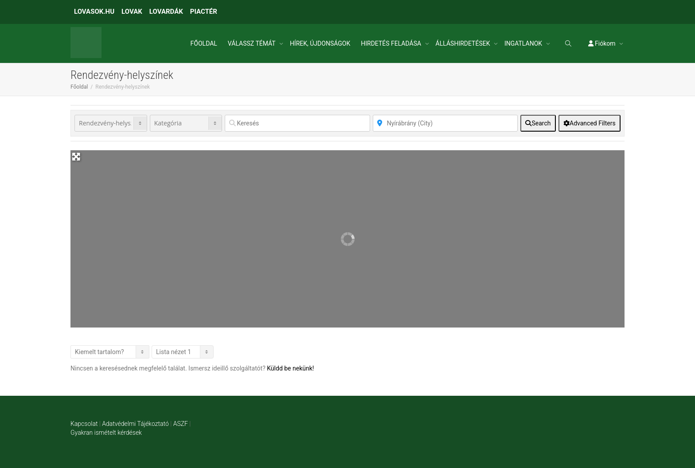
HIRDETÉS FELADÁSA (391, 43)
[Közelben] (445, 123)
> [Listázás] (109, 352)
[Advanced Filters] (589, 123)
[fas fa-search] (538, 123)
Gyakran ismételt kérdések (106, 432)
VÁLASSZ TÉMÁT (252, 43)
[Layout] (183, 352)
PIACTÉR (203, 12)
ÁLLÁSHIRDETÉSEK (464, 43)
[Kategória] (186, 123)
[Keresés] (297, 123)
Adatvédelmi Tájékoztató (135, 423)
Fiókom (602, 43)
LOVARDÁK (166, 12)
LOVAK (131, 12)
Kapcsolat (84, 423)
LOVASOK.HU (94, 12)
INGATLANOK (524, 43)
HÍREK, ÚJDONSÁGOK (320, 43)
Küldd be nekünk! (290, 368)
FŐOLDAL (204, 43)
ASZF (180, 423)
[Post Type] (110, 123)
